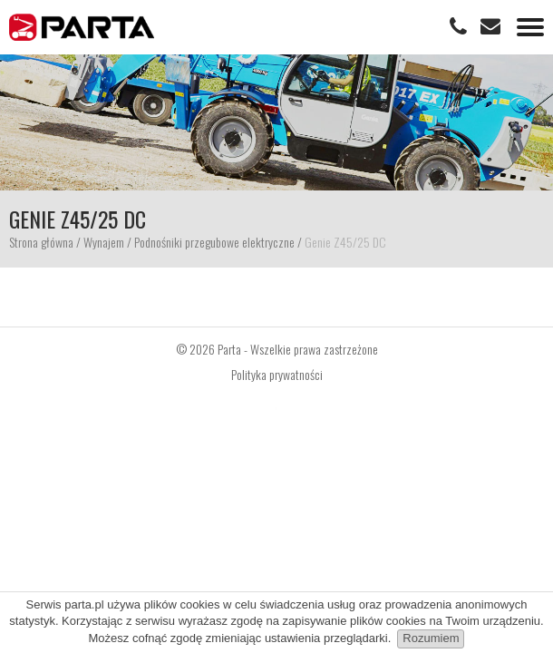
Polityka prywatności (277, 375)
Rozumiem (431, 638)
